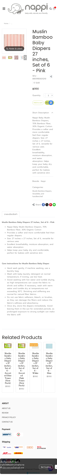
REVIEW (5, 413)
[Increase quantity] (52, 95)
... (11, 23)
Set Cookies (46, 467)
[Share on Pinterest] (50, 204)
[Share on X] (47, 204)
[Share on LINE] (54, 204)
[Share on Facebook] (43, 204)
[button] (50, 8)
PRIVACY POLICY (9, 417)
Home (6, 23)
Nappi (43, 181)
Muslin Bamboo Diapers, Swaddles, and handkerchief (42, 193)
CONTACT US (7, 422)
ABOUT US (6, 408)
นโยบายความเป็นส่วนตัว (11, 467)
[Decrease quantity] (45, 95)
